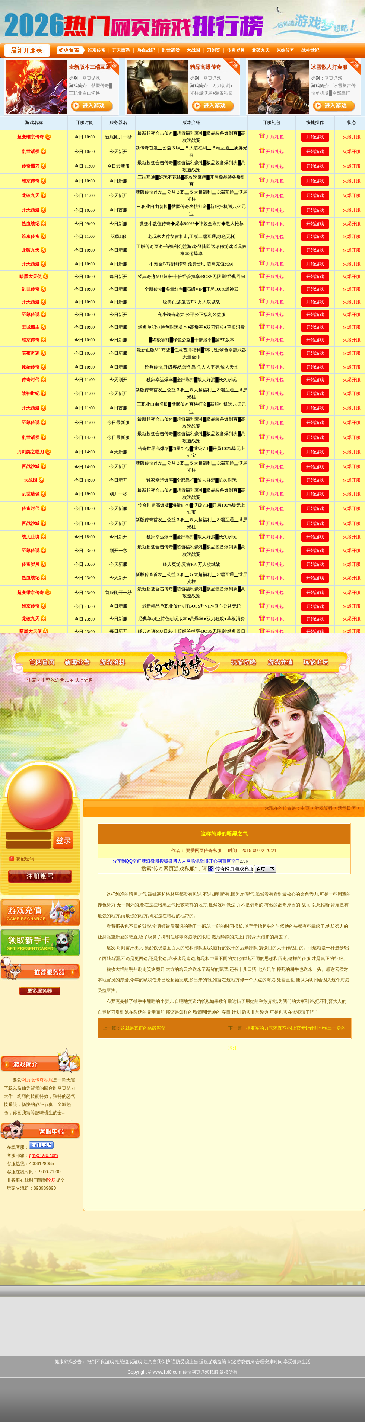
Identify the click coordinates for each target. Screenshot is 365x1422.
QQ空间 (134, 861)
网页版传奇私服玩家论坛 (318, 662)
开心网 (215, 861)
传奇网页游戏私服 (200, 1372)
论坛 (51, 1180)
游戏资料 (324, 808)
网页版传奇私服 (178, 662)
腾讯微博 (200, 861)
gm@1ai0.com (43, 1155)
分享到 (119, 861)
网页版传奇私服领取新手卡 (40, 940)
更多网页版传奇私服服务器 (39, 991)
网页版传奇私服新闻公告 (74, 662)
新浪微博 (150, 861)
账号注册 (40, 876)
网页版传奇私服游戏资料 (110, 662)
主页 (305, 808)
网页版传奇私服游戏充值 (282, 662)
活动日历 (347, 808)
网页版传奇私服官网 (38, 662)
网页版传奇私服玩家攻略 (246, 662)
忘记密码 (25, 858)
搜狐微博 (168, 861)
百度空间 (231, 861)
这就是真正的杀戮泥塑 (143, 1028)
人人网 (184, 861)
